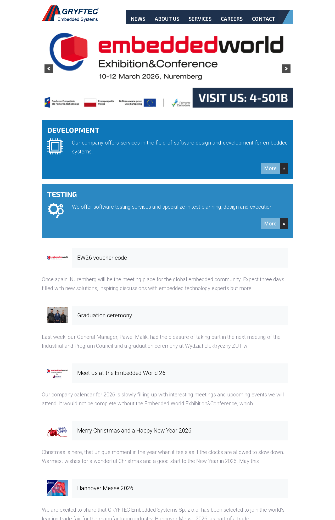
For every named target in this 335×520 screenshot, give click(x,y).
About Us (167, 18)
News (138, 18)
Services (200, 18)
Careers (232, 18)
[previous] (48, 68)
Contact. (263, 23)
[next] (286, 68)
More (270, 168)
